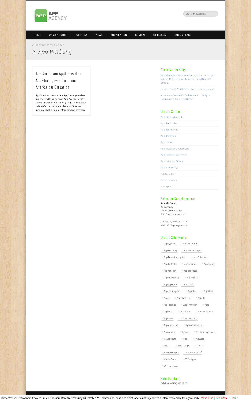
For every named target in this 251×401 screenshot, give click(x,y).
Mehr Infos (207, 398)
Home (37, 34)
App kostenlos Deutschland (175, 148)
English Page (183, 34)
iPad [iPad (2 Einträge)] (185, 338)
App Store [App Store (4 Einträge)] (168, 311)
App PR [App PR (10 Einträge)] (201, 298)
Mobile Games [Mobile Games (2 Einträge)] (170, 359)
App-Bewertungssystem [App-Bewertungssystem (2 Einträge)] (175, 257)
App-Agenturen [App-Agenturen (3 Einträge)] (190, 243)
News (99, 34)
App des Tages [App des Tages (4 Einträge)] (190, 270)
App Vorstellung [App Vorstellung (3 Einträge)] (171, 325)
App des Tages (168, 135)
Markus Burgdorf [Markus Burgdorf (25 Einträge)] (193, 352)
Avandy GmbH (168, 173)
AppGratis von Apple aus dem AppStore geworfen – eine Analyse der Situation (58, 80)
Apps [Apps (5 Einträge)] (207, 304)
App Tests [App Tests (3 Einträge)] (168, 318)
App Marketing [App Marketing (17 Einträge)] (183, 298)
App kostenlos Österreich (174, 154)
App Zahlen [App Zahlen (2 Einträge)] (169, 332)
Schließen (221, 398)
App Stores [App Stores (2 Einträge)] (186, 311)
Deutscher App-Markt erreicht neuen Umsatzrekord (187, 89)
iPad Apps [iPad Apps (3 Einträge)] (199, 338)
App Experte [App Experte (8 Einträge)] (192, 277)
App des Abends (169, 129)
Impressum (159, 34)
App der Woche (169, 123)
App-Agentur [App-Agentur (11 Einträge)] (170, 243)
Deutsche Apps (169, 180)
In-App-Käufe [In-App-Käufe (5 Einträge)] (170, 338)
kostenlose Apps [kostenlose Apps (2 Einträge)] (171, 352)
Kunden (140, 34)
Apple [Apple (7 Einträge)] (166, 298)
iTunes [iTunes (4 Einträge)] (200, 345)
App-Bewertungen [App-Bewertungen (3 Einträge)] (192, 250)
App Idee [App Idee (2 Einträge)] (192, 291)
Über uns (82, 34)
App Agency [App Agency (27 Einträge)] (209, 264)
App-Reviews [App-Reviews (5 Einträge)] (190, 264)
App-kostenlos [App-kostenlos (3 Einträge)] (170, 264)
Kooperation (119, 34)
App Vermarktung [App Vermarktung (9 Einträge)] (188, 318)
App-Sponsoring (169, 167)
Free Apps (166, 186)
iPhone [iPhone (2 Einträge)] (167, 345)
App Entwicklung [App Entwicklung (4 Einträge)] (171, 277)
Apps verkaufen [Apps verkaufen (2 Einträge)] (205, 311)
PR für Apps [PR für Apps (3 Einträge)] (190, 359)
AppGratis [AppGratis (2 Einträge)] (188, 284)
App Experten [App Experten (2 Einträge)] (170, 284)
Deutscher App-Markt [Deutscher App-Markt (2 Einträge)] (206, 332)
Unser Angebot (58, 34)
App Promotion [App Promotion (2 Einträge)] (190, 304)
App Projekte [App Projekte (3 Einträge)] (170, 304)
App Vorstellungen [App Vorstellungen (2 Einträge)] (194, 325)
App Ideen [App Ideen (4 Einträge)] (208, 291)
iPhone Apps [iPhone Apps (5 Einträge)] (183, 345)
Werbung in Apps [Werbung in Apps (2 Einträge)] (172, 366)
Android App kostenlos (172, 117)
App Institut (166, 142)
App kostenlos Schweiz (173, 161)
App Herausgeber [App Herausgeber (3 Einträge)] (172, 291)
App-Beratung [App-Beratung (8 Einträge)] (170, 250)
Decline (234, 398)
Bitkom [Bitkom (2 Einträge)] (185, 332)
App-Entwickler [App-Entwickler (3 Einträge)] (200, 257)
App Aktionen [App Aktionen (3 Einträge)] (170, 270)
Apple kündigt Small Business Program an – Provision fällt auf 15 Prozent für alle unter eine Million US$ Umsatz (188, 79)
